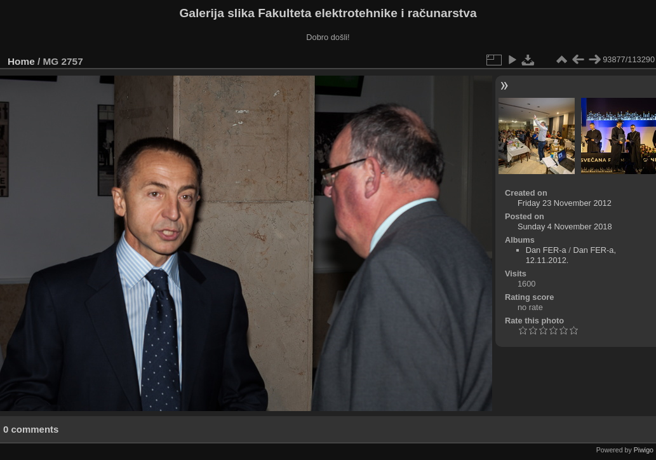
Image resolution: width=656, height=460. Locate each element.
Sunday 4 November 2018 (565, 226)
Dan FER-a (546, 250)
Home (21, 61)
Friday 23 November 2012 (565, 203)
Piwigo (643, 450)
